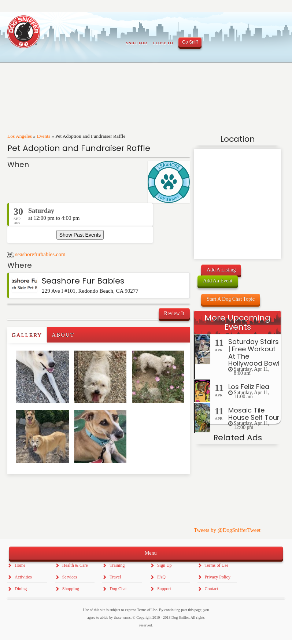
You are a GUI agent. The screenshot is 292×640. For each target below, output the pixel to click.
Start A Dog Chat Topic (231, 299)
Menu (145, 553)
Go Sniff (190, 42)
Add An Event (217, 281)
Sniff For (136, 43)
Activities (23, 577)
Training (117, 565)
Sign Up (164, 565)
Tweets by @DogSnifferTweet (227, 530)
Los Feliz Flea (248, 386)
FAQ (161, 577)
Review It (174, 313)
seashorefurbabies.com (40, 254)
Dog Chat (118, 588)
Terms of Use (216, 565)
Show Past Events (80, 235)
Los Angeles (19, 136)
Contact (211, 588)
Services (69, 577)
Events (44, 136)
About (63, 335)
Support (164, 588)
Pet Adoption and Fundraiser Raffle (78, 148)
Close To (162, 43)
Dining (21, 588)
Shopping (70, 588)
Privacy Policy (217, 577)
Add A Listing (221, 270)
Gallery (27, 335)
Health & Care (75, 565)
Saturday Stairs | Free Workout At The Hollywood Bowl (254, 352)
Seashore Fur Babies (83, 280)
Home (20, 565)
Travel (115, 577)
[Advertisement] (50, 488)
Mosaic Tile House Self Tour (254, 414)
